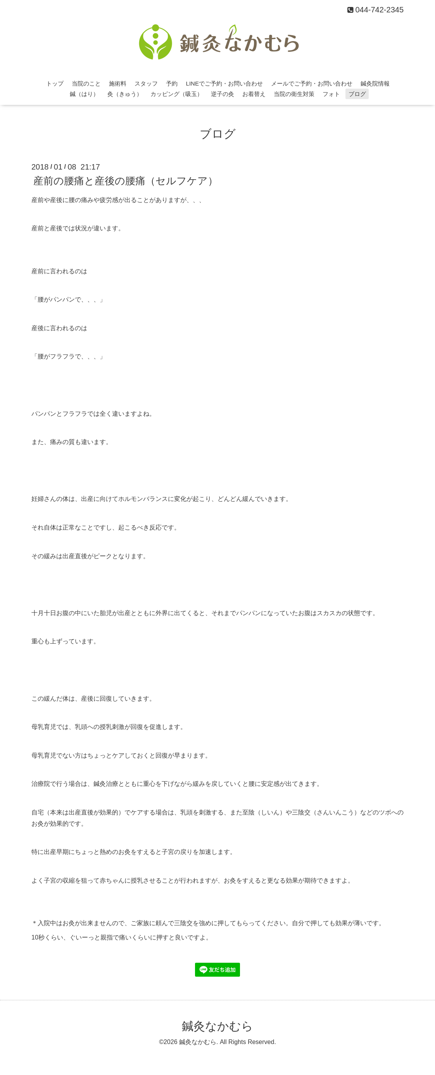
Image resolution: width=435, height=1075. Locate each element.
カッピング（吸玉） (176, 94)
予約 (172, 83)
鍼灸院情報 (375, 83)
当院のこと (86, 83)
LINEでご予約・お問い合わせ (224, 83)
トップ (55, 83)
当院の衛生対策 (294, 94)
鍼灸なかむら (217, 1026)
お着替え (254, 94)
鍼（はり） (84, 94)
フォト (331, 94)
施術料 (117, 83)
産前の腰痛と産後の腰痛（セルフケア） (125, 180)
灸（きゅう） (124, 94)
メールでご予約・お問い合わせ (311, 83)
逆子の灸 (222, 94)
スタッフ (146, 83)
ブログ (357, 94)
